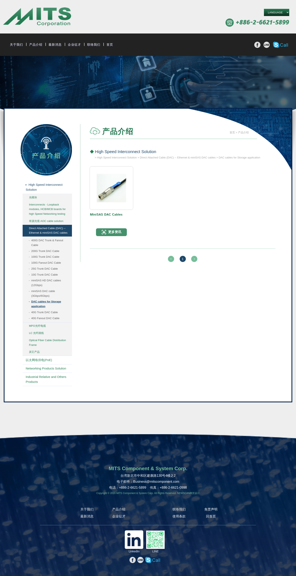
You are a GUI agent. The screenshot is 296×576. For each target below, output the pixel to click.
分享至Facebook (257, 45)
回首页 (211, 516)
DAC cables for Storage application (46, 304)
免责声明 (210, 509)
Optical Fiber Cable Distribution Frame (47, 342)
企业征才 (74, 45)
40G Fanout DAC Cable (45, 318)
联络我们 (93, 45)
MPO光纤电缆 (37, 325)
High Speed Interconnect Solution (44, 187)
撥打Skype (280, 45)
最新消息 (55, 45)
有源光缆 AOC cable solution (46, 221)
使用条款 (179, 516)
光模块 (33, 197)
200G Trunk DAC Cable (45, 251)
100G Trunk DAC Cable (45, 256)
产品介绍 (35, 45)
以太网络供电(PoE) (39, 360)
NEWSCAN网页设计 (188, 493)
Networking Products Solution (46, 368)
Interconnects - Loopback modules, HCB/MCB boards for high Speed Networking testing (47, 209)
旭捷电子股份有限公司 (37, 17)
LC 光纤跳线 (36, 333)
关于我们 (16, 45)
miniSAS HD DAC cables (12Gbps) (46, 283)
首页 (109, 45)
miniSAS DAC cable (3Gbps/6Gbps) (43, 293)
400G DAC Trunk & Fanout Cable (47, 243)
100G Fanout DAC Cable (46, 262)
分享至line (267, 45)
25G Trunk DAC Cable (44, 268)
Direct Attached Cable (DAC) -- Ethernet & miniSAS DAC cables (48, 230)
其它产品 (34, 351)
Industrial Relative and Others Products (46, 379)
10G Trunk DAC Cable (44, 274)
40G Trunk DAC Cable (44, 312)
